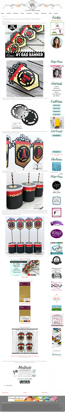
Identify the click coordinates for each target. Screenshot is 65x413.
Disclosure (44, 13)
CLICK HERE (24, 277)
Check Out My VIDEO (25, 258)
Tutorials (36, 13)
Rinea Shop (12, 361)
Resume (56, 13)
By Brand (15, 13)
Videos (22, 13)
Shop (50, 13)
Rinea (28, 22)
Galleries (8, 13)
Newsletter (29, 13)
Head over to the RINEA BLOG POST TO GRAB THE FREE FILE (25, 356)
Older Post (45, 392)
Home (25, 392)
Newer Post (5, 392)
